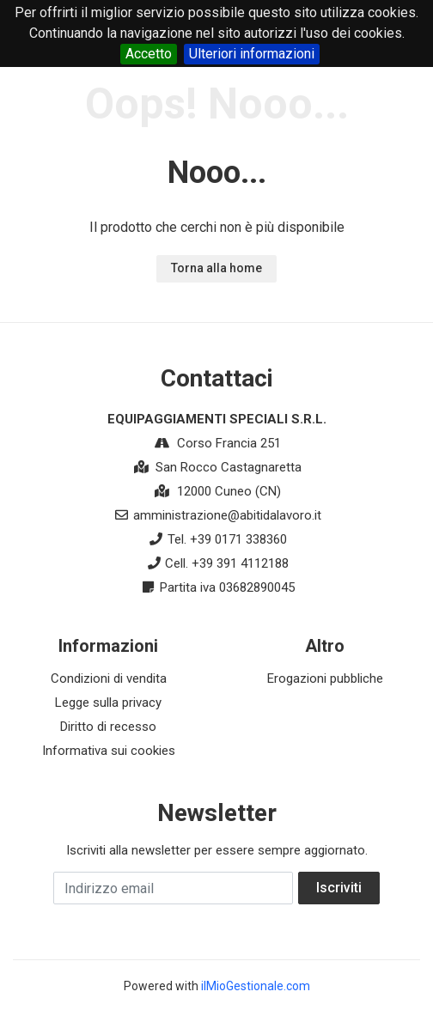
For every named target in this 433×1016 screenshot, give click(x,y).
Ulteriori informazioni (251, 54)
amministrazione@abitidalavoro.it (227, 515)
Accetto (148, 54)
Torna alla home (216, 268)
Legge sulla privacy (108, 702)
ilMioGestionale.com (255, 986)
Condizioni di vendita (109, 678)
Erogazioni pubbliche (325, 678)
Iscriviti (339, 887)
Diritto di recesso (108, 726)
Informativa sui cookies (108, 750)
